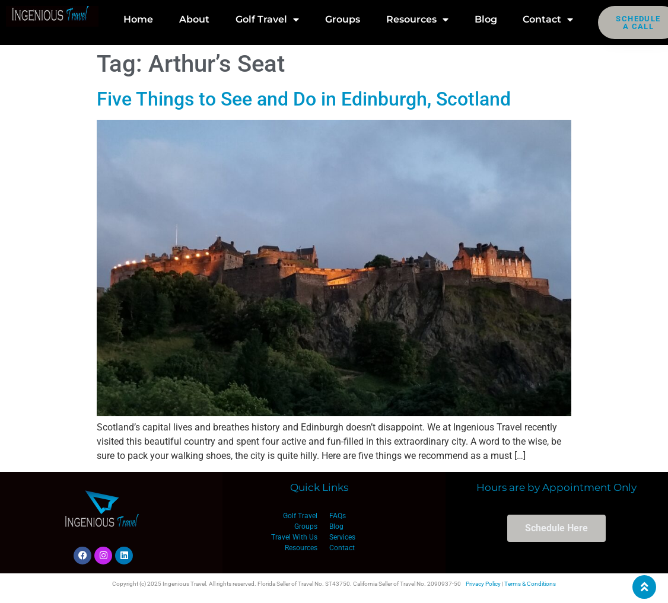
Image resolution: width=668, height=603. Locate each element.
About (194, 19)
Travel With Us (294, 537)
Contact (548, 19)
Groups (342, 19)
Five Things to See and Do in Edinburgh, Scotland (304, 99)
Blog (486, 19)
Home (138, 19)
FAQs (337, 516)
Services (342, 537)
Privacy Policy (483, 583)
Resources (417, 19)
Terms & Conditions (530, 583)
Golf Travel (267, 19)
